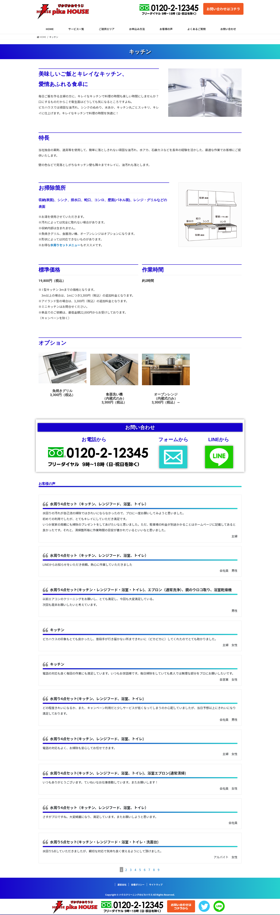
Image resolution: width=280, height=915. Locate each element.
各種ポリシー (137, 884)
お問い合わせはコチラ (223, 8)
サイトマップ (156, 884)
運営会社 (121, 884)
